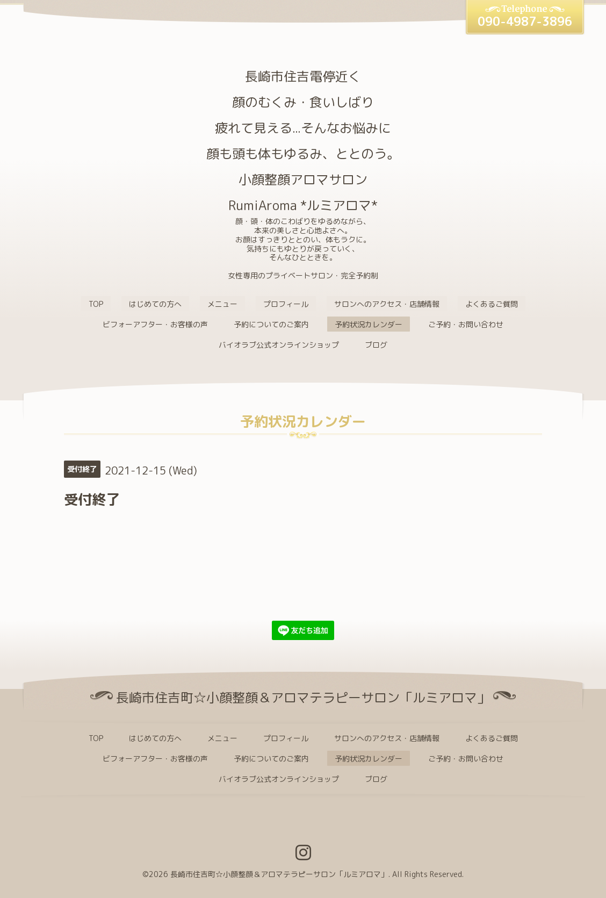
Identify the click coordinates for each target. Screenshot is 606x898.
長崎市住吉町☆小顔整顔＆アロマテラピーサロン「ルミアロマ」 (279, 874)
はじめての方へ (155, 304)
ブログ (376, 345)
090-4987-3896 (525, 21)
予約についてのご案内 (271, 324)
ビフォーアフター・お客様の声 (155, 324)
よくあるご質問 (491, 304)
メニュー (222, 304)
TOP (96, 304)
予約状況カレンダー (368, 324)
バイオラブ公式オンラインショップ (279, 345)
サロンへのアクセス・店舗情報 (386, 304)
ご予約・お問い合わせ (465, 324)
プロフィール (285, 304)
